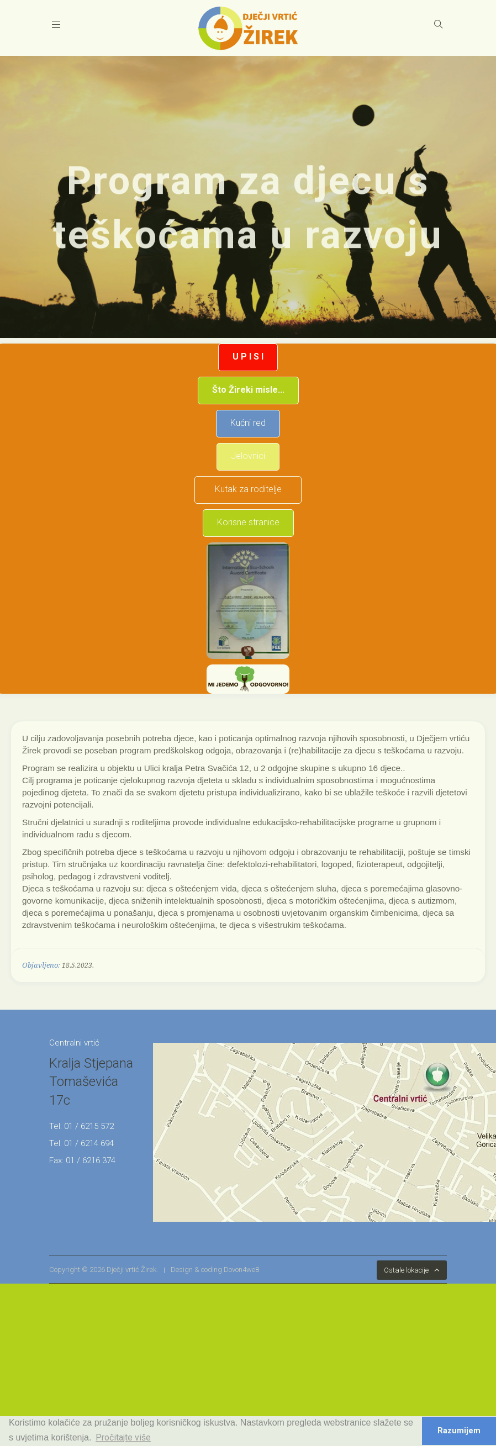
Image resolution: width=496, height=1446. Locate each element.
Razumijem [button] (459, 1431)
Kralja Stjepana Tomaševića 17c (91, 1082)
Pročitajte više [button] (123, 1437)
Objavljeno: (41, 965)
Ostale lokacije (406, 1270)
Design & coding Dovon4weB (215, 1269)
